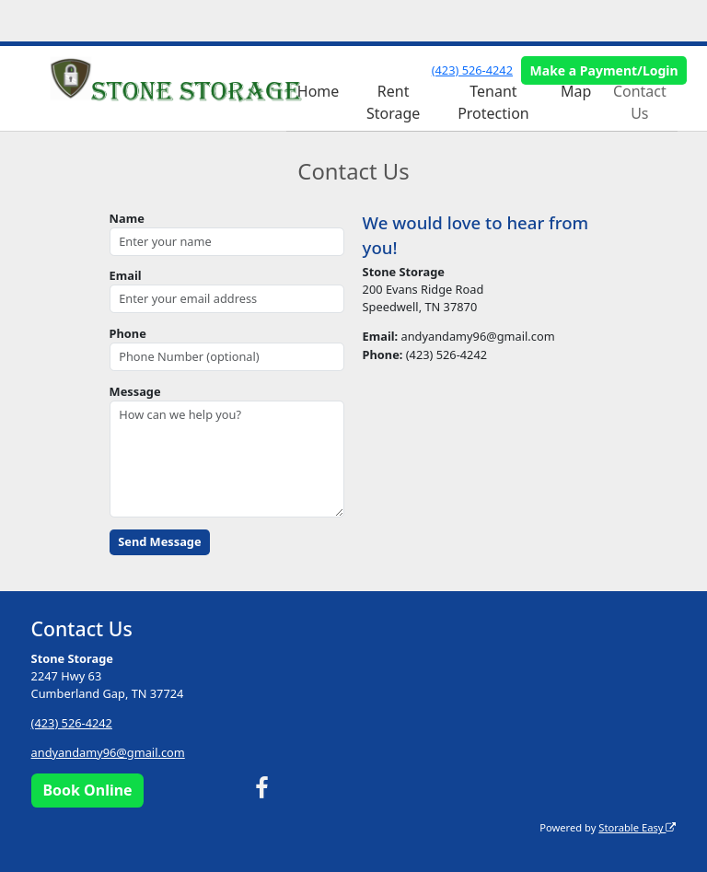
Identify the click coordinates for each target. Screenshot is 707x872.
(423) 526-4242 (472, 70)
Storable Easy (637, 827)
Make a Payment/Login (604, 70)
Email (126, 275)
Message (135, 391)
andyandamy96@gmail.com (108, 752)
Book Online (87, 790)
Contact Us (639, 102)
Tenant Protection (493, 102)
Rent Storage (393, 102)
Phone (128, 333)
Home (318, 91)
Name (127, 218)
